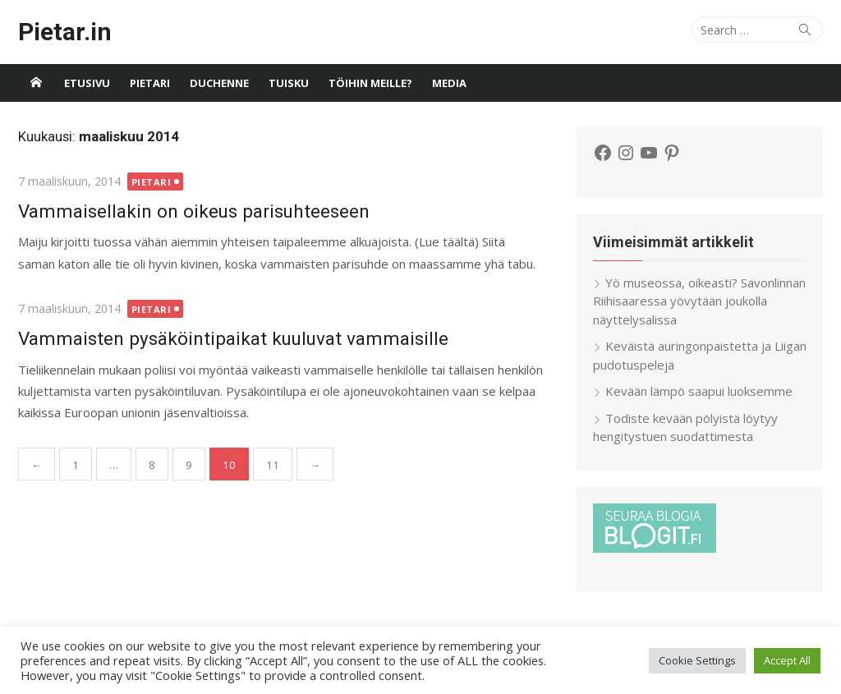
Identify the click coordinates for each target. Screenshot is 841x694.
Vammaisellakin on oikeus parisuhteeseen (194, 211)
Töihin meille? (370, 83)
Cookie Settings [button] (697, 660)
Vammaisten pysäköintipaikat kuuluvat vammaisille (233, 338)
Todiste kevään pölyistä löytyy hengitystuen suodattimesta (685, 427)
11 (272, 464)
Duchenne (219, 83)
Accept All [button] (787, 660)
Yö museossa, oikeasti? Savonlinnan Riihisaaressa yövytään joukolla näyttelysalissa (699, 301)
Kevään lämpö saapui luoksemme (699, 391)
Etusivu (87, 83)
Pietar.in (65, 31)
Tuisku (289, 83)
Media (449, 83)
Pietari (150, 83)
